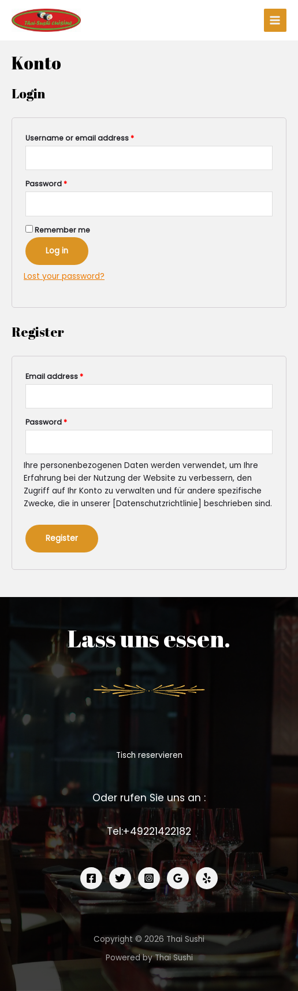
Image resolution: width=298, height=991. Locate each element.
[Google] (178, 878)
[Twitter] (120, 878)
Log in (57, 250)
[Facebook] (91, 878)
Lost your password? (64, 276)
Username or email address (79, 138)
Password (46, 184)
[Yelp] (207, 878)
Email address (54, 376)
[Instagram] (149, 878)
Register (62, 538)
